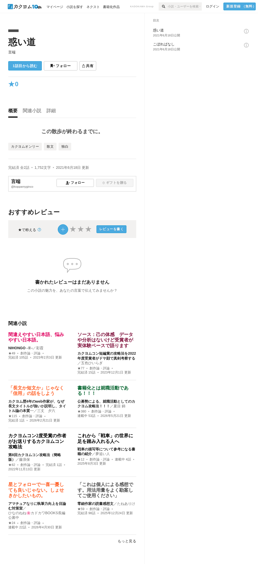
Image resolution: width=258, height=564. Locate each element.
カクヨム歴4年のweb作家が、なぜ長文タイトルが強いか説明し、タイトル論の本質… (37, 406)
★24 (11, 523)
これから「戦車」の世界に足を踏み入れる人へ (105, 438)
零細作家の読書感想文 (95, 504)
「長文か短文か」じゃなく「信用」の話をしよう (36, 390)
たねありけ (126, 504)
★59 (80, 509)
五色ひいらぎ (92, 363)
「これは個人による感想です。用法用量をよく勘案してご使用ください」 (105, 490)
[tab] (14, 112)
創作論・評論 (30, 353)
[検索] (163, 6)
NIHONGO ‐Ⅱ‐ (20, 348)
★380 (81, 411)
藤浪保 (24, 459)
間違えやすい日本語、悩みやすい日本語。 (36, 337)
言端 (11, 52)
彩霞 (39, 348)
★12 (80, 459)
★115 (12, 416)
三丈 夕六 (46, 411)
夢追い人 (102, 454)
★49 (11, 353)
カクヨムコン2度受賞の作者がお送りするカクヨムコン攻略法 (37, 441)
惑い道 (22, 42)
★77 (80, 368)
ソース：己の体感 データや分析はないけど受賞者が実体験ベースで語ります (105, 340)
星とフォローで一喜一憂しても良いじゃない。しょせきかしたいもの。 (36, 490)
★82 (11, 465)
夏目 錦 (119, 406)
